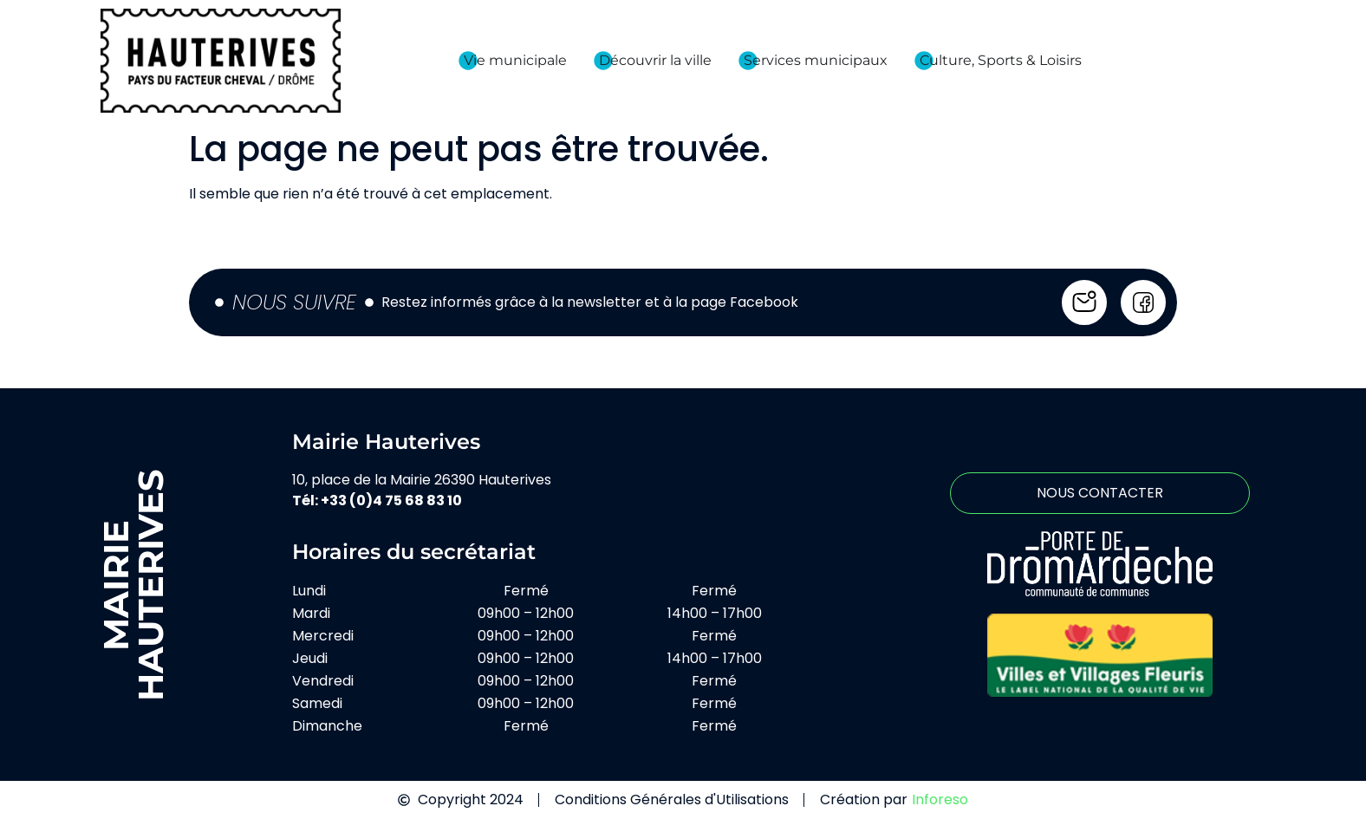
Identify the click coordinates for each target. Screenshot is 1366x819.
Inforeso (940, 799)
